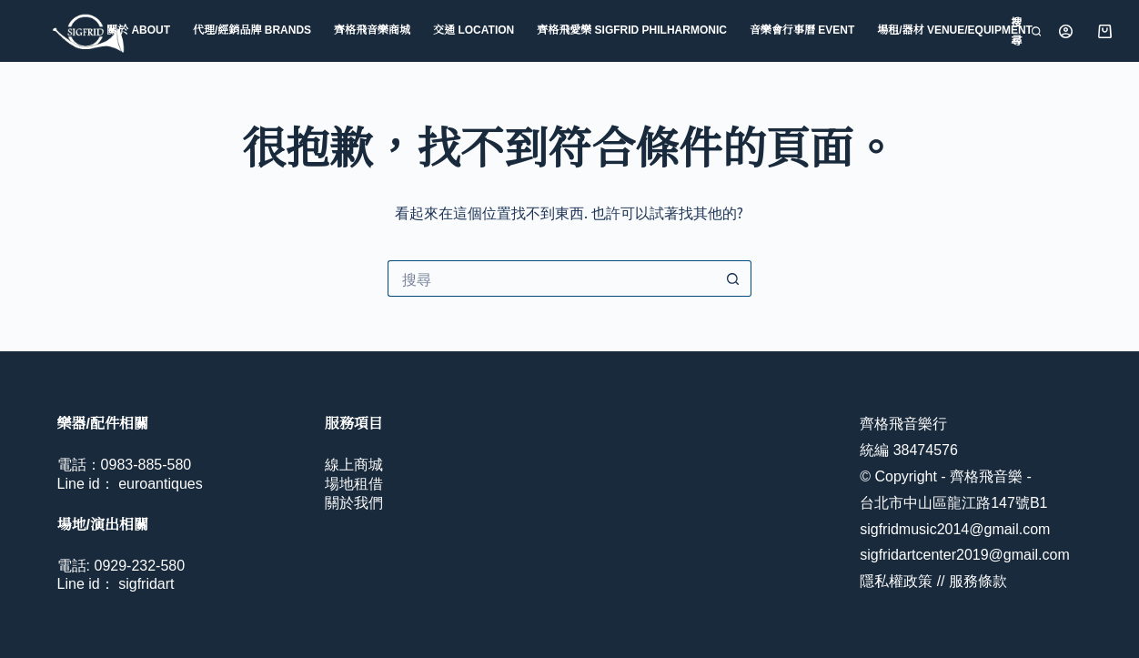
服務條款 (978, 581)
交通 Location (473, 30)
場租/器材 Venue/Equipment (955, 30)
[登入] (1066, 31)
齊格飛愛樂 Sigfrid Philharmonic (632, 30)
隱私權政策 (896, 581)
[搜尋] (1025, 31)
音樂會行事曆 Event (802, 30)
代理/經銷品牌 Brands (252, 30)
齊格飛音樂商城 (372, 30)
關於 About (138, 30)
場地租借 (354, 483)
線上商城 (354, 464)
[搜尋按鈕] (733, 278)
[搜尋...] (551, 278)
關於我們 (354, 503)
